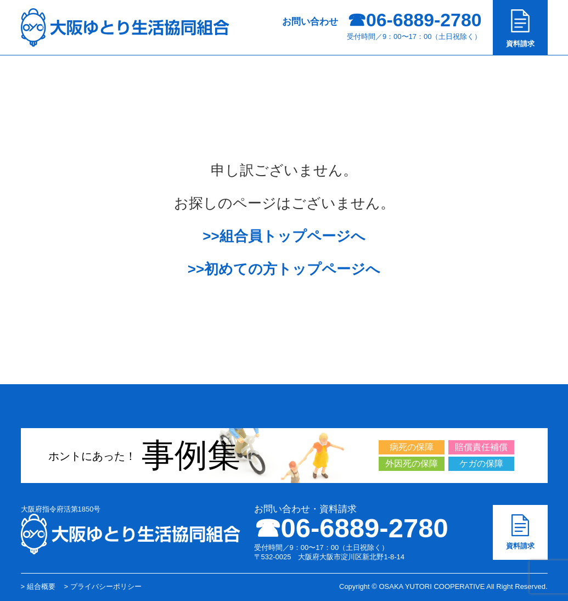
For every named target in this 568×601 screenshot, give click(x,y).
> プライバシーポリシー (103, 586)
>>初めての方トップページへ (284, 269)
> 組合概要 (38, 586)
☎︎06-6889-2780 (351, 528)
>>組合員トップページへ (284, 236)
